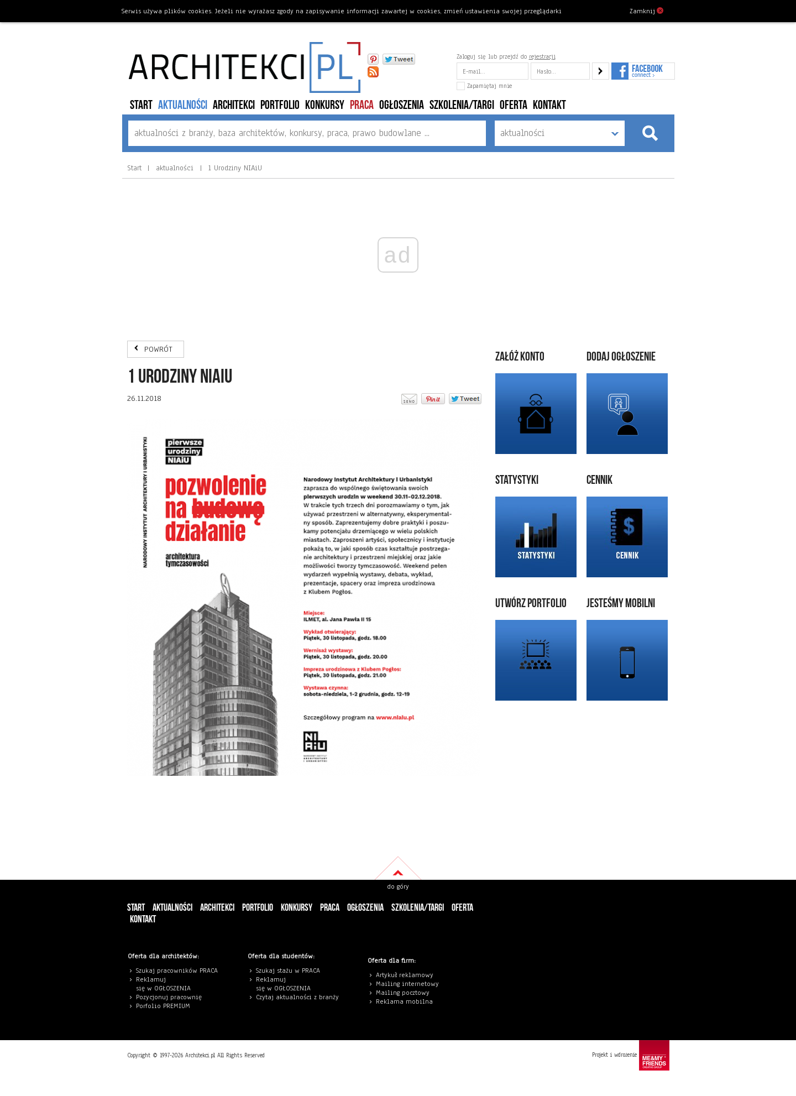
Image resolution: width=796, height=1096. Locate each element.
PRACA (362, 105)
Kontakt (549, 105)
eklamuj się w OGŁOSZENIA (163, 984)
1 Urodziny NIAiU (234, 168)
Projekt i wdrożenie (630, 1055)
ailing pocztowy (405, 992)
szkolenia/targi (462, 105)
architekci (234, 105)
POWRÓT (158, 349)
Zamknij (646, 10)
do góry (398, 886)
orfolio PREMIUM (165, 1005)
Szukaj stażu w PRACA (288, 970)
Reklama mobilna (404, 1001)
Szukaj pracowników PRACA (177, 970)
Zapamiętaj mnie (484, 85)
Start (141, 105)
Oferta (513, 105)
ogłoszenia (401, 105)
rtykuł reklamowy (406, 974)
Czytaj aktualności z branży (297, 997)
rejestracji (542, 56)
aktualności (182, 105)
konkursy (324, 105)
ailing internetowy (410, 983)
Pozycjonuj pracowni (167, 997)
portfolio (280, 105)
